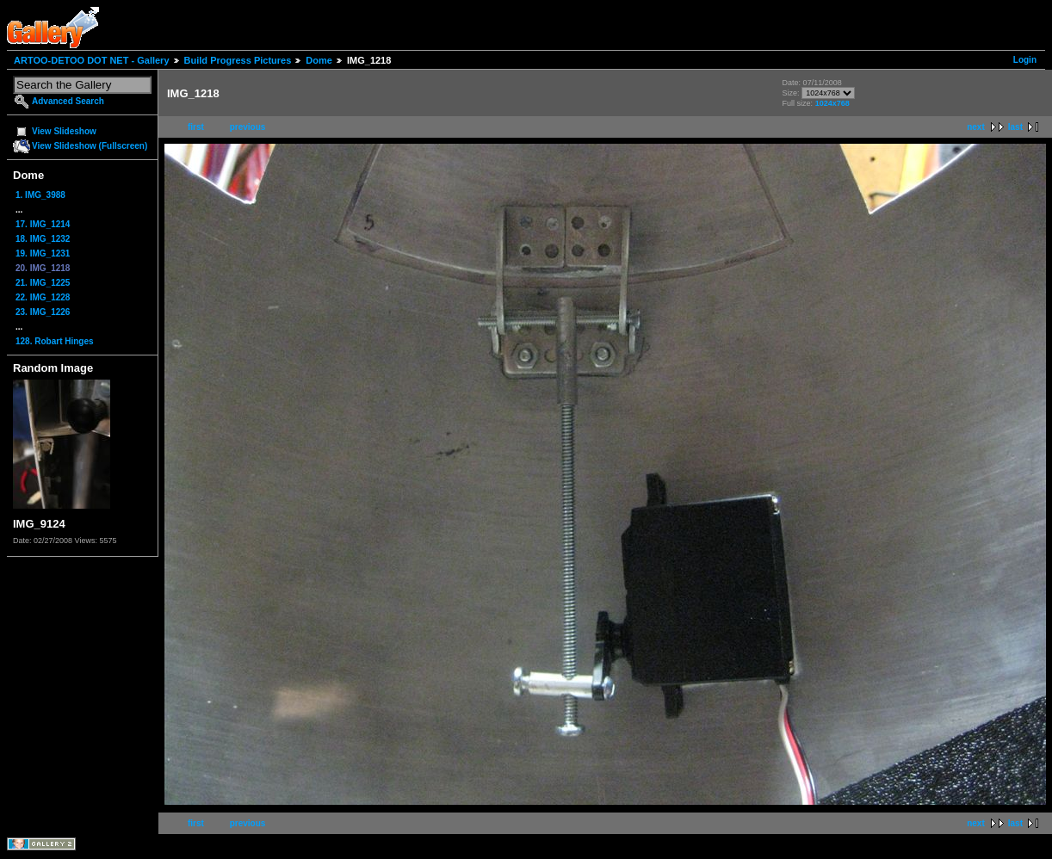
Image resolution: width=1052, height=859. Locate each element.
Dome (319, 60)
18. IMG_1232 (42, 239)
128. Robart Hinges (54, 341)
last (1015, 127)
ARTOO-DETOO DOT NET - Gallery (92, 60)
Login (1025, 60)
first (196, 127)
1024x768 (832, 103)
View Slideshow (64, 131)
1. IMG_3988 (40, 195)
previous (248, 127)
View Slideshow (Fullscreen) (89, 146)
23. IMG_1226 (42, 312)
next (976, 127)
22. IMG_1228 (42, 297)
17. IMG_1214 (42, 224)
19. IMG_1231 (42, 253)
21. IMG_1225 (42, 282)
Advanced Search (68, 101)
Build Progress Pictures (238, 60)
